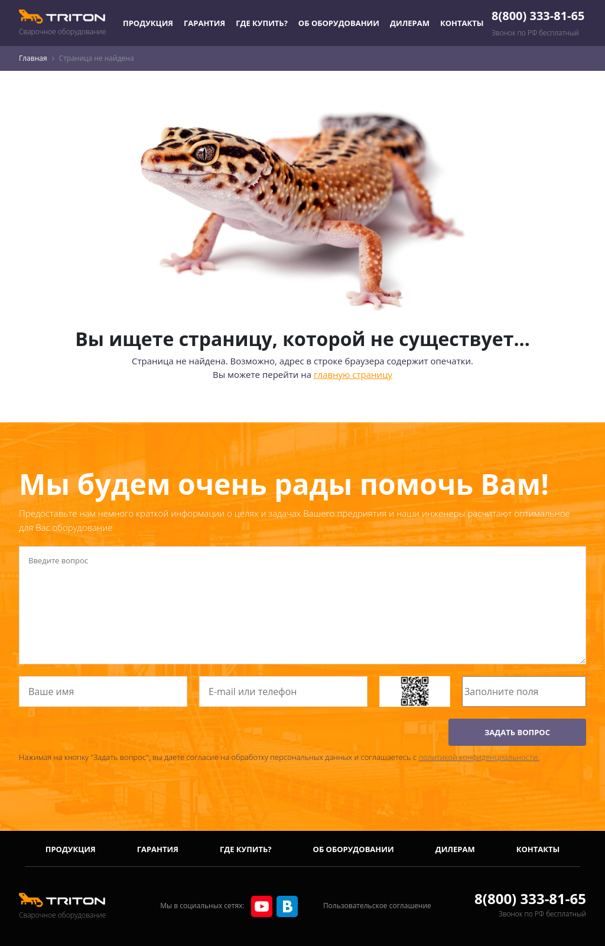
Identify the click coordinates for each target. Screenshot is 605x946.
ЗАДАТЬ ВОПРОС (517, 732)
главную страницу (353, 374)
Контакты (462, 23)
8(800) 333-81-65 (538, 16)
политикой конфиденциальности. (478, 757)
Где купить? (262, 23)
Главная (33, 58)
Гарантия (204, 23)
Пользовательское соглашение (377, 906)
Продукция (148, 23)
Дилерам (410, 23)
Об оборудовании (338, 23)
